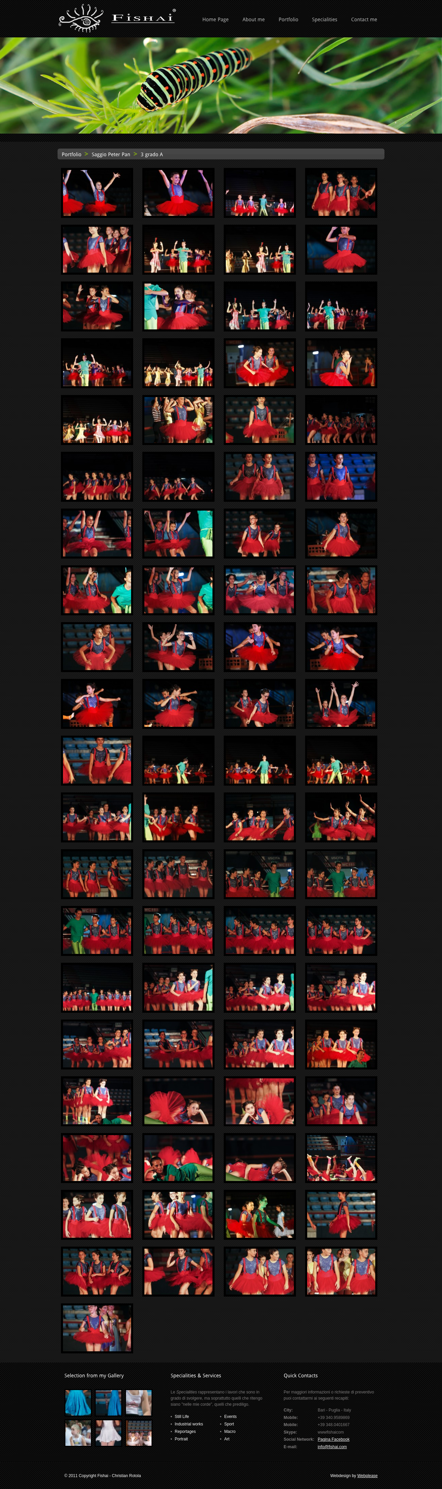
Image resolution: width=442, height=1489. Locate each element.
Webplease (367, 1475)
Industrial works (189, 1424)
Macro (229, 1431)
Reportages (185, 1431)
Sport (229, 1424)
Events (230, 1416)
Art (226, 1439)
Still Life (182, 1416)
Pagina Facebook (333, 1439)
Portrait (181, 1439)
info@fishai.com (332, 1446)
